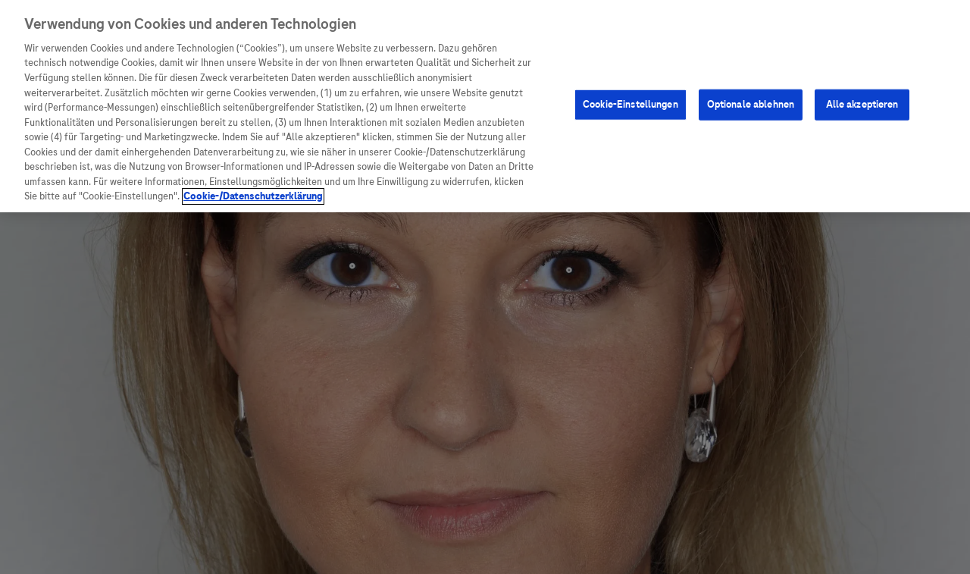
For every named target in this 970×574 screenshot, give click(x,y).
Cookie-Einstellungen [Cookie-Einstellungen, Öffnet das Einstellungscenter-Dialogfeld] (630, 103)
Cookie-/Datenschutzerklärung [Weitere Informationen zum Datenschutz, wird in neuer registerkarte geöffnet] (253, 195)
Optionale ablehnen (750, 103)
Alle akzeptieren (862, 103)
